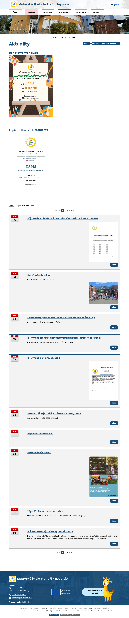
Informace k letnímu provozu (43, 357)
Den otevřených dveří (39, 452)
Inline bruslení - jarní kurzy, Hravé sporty (50, 531)
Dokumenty (64, 12)
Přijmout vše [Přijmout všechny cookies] (54, 615)
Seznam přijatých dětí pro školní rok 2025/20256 (54, 413)
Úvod (15, 12)
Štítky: (11, 206)
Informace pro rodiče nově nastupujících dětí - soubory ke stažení (64, 337)
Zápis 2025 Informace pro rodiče (45, 511)
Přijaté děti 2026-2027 (26, 206)
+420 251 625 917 (19, 595)
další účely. (106, 608)
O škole (31, 12)
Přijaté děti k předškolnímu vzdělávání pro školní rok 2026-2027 (62, 218)
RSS (86, 43)
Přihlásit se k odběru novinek (105, 43)
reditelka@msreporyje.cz (22, 598)
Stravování (48, 12)
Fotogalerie (81, 12)
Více (114, 265)
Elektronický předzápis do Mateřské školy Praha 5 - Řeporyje (61, 317)
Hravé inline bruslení (38, 275)
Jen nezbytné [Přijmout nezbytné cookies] (65, 615)
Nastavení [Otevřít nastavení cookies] (76, 615)
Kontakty (97, 12)
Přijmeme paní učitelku (40, 433)
